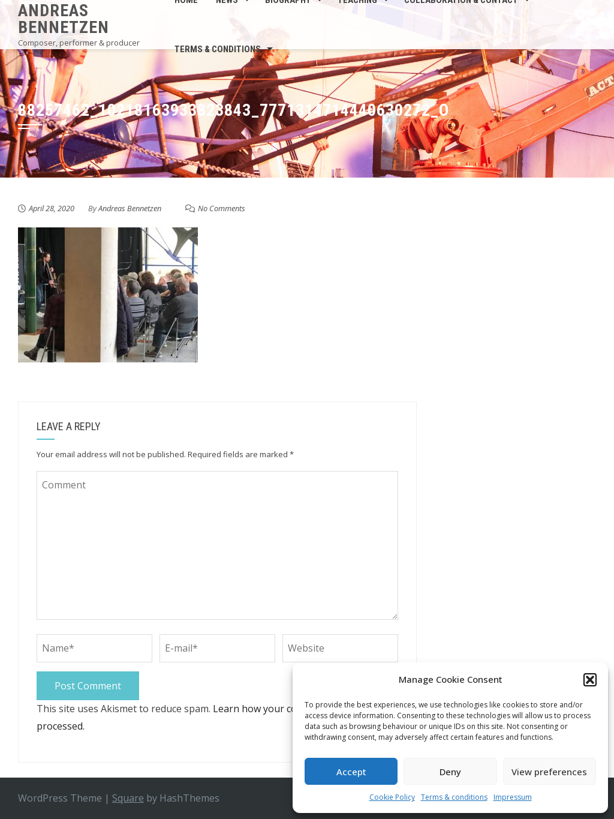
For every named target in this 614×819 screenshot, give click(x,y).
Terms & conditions (454, 797)
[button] (590, 680)
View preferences (549, 772)
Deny (450, 772)
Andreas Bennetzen (63, 19)
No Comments (221, 208)
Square (128, 798)
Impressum (512, 797)
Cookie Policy (392, 797)
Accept (351, 772)
